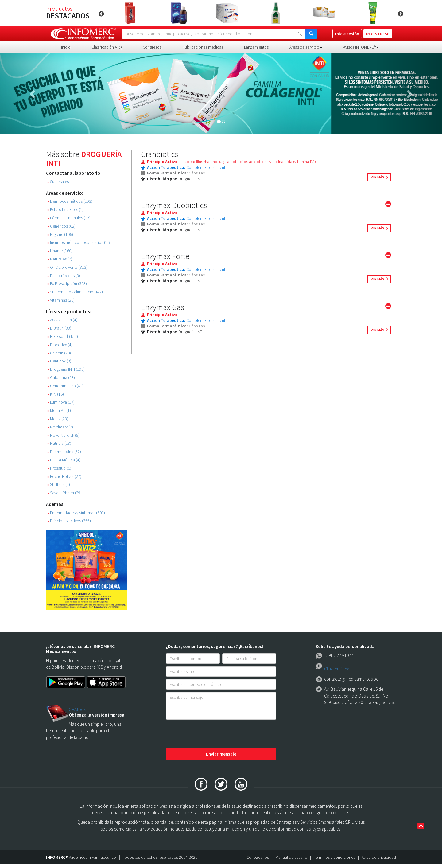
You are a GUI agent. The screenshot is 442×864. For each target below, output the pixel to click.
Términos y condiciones (334, 857)
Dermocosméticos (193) (69, 201)
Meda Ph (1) (59, 410)
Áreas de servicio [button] (305, 47)
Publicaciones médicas (202, 47)
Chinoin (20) (59, 353)
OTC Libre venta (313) (67, 267)
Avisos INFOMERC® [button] (361, 47)
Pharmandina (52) (64, 451)
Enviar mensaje (221, 754)
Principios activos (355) (69, 520)
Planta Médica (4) (63, 460)
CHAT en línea (336, 669)
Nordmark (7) (60, 427)
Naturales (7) (59, 259)
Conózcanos (257, 857)
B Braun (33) (59, 328)
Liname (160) (59, 250)
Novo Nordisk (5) (63, 435)
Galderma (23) (61, 377)
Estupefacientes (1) (65, 209)
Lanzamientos (256, 47)
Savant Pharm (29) (64, 492)
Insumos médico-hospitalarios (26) (79, 242)
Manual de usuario (291, 857)
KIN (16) (55, 394)
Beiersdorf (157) (62, 336)
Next (400, 14)
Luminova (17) (61, 402)
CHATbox (77, 709)
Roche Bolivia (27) (64, 476)
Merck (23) (57, 418)
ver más (377, 177)
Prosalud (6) (59, 468)
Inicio (66, 47)
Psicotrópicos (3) (63, 275)
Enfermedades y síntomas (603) (76, 512)
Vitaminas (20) (61, 300)
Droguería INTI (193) (66, 369)
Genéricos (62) (61, 226)
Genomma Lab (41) (65, 386)
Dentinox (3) (59, 361)
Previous (101, 14)
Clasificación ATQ (106, 47)
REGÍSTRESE (377, 34)
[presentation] (212, 734)
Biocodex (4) (59, 344)
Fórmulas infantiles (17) (69, 218)
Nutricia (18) (59, 443)
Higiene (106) (60, 234)
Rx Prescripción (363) (67, 283)
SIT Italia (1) (58, 484)
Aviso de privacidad (379, 857)
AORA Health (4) (62, 320)
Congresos (152, 47)
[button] (33, 93)
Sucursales (58, 181)
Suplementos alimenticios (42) (75, 292)
